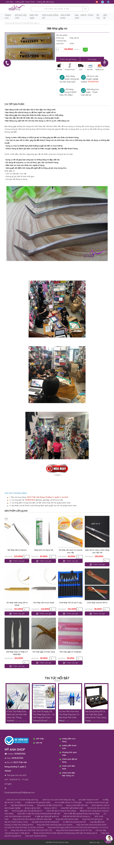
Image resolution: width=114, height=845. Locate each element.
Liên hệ (105, 16)
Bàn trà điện (34, 16)
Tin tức (98, 16)
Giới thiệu (9, 2)
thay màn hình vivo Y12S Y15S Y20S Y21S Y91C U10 (31, 830)
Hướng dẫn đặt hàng (45, 2)
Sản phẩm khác (65, 16)
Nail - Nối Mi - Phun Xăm (84, 16)
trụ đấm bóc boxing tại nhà (74, 822)
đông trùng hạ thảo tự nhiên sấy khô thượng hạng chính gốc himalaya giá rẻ (65, 833)
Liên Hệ (39, 743)
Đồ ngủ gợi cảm (20, 16)
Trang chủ (8, 16)
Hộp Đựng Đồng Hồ (50, 16)
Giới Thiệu (40, 739)
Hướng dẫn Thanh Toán (25, 2)
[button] (30, 56)
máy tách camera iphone (36, 836)
